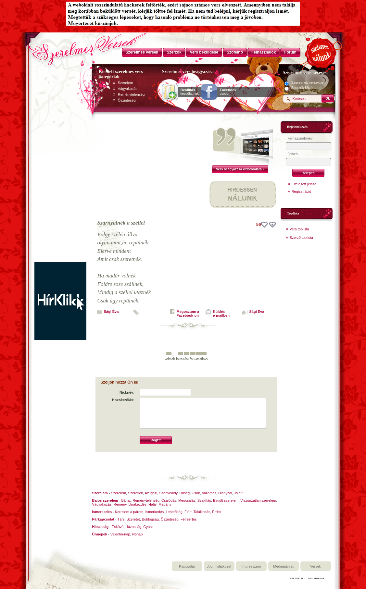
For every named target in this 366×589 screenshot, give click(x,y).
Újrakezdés (137, 504)
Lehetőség (174, 512)
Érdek (216, 512)
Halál (152, 504)
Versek (315, 566)
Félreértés (189, 519)
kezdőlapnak (190, 91)
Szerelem (125, 83)
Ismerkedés (154, 512)
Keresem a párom (129, 512)
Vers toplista (299, 229)
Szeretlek (135, 493)
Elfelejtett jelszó (304, 184)
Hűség (184, 493)
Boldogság (150, 519)
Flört (188, 512)
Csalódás (168, 500)
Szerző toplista (301, 237)
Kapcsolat (187, 566)
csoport (228, 91)
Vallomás (209, 493)
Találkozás (202, 512)
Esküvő (117, 527)
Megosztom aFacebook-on (188, 313)
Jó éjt (238, 493)
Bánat (126, 500)
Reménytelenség (131, 94)
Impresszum (251, 566)
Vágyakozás (127, 89)
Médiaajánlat (283, 566)
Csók (196, 493)
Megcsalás (187, 500)
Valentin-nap (120, 534)
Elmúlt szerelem (225, 500)
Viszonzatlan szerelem (258, 500)
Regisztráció (301, 191)
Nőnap (137, 534)
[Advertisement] (60, 164)
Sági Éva (111, 311)
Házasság (133, 527)
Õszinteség (127, 100)
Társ (121, 519)
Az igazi (151, 493)
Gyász (148, 527)
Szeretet (133, 519)
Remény (120, 504)
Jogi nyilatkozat (219, 566)
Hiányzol (225, 493)
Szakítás (204, 500)
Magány (164, 504)
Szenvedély (168, 493)
